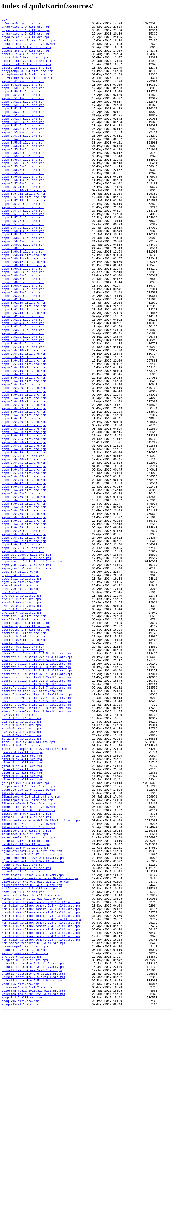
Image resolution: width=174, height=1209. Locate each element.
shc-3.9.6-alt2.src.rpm (21, 1144)
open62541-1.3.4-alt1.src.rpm (26, 1038)
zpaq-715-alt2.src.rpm (20, 1202)
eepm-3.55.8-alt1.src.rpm (23, 204)
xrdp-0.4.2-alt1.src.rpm (22, 1194)
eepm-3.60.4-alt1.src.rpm (23, 327)
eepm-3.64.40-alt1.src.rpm (24, 548)
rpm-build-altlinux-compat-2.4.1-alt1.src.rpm (41, 1095)
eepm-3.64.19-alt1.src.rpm (24, 454)
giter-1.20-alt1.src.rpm (22, 928)
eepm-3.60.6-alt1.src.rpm (23, 335)
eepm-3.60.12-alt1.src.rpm (24, 311)
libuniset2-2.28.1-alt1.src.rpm (28, 985)
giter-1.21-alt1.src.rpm (22, 932)
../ (4, 20)
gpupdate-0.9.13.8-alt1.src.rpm (28, 944)
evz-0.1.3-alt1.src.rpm (21, 867)
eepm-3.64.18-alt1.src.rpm (24, 450)
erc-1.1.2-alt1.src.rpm (21, 728)
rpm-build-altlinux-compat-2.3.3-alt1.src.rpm (41, 1079)
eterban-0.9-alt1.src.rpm (23, 777)
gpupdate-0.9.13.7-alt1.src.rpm (28, 940)
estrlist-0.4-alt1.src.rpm (24, 736)
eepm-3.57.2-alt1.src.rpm (23, 241)
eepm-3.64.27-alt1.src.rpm (24, 486)
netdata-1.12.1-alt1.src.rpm (26, 1005)
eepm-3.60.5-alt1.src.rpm (23, 331)
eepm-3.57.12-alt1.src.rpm (24, 229)
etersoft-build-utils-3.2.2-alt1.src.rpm (36, 809)
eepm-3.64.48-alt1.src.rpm (24, 580)
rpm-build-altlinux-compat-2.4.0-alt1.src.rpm (41, 1091)
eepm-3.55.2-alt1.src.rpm (23, 176)
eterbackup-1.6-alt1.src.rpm (26, 744)
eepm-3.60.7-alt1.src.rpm (23, 339)
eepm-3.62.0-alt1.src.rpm (23, 351)
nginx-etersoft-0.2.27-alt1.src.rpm (32, 1022)
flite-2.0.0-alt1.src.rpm (23, 891)
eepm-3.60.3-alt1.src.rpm (23, 323)
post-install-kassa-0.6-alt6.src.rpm (33, 1046)
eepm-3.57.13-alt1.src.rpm (24, 233)
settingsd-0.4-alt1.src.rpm (25, 1140)
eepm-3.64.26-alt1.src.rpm (24, 482)
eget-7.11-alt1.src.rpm (21, 691)
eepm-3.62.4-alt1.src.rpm (23, 384)
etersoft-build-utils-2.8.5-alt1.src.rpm (36, 789)
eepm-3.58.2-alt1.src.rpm (23, 278)
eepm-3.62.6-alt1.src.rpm (23, 392)
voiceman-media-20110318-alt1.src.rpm (33, 1185)
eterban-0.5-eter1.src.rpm (24, 764)
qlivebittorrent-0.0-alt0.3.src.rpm (32, 1059)
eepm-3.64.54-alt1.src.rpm (24, 609)
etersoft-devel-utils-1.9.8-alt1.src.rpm (36, 846)
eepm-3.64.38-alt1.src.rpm (24, 535)
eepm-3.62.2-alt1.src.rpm (23, 376)
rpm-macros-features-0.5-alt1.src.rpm (33, 1128)
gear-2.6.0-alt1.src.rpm (22, 899)
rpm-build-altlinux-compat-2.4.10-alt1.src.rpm (41, 1100)
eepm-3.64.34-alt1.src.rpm (24, 519)
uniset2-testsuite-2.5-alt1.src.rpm (32, 1161)
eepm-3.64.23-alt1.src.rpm (24, 470)
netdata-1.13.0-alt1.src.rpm (26, 1010)
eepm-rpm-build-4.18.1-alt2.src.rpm (32, 670)
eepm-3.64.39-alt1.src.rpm (24, 540)
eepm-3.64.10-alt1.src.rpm (24, 417)
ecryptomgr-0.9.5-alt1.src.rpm (27, 86)
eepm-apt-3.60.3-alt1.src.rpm (26, 666)
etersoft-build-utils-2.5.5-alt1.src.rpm (36, 781)
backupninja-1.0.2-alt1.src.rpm (28, 49)
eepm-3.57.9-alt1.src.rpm (23, 270)
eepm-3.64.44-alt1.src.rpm (24, 564)
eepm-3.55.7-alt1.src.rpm (23, 200)
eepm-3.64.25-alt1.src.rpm (24, 478)
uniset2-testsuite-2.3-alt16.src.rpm (33, 1153)
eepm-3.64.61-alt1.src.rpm (24, 642)
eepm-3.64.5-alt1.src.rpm (23, 589)
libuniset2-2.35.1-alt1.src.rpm (28, 989)
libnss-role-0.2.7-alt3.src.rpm (28, 961)
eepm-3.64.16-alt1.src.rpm (24, 441)
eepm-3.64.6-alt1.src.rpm (23, 634)
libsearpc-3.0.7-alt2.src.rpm (26, 973)
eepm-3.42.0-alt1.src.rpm (23, 98)
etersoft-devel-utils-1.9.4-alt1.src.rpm (36, 834)
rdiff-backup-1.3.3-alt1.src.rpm (29, 1063)
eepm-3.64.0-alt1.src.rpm (23, 409)
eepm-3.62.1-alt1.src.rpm (23, 356)
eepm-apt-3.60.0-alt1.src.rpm (26, 662)
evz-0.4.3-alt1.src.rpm (21, 879)
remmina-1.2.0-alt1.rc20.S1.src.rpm (32, 1075)
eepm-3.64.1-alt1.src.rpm (23, 413)
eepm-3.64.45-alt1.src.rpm (24, 568)
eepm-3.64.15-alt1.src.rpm (24, 437)
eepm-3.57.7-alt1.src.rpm (23, 262)
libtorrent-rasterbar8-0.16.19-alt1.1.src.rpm (41, 981)
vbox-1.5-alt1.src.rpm (20, 1177)
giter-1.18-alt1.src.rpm (22, 924)
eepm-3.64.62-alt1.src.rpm (24, 646)
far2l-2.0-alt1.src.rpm (21, 883)
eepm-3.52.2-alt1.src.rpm (23, 131)
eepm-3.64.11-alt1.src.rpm (24, 421)
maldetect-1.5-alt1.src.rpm (25, 997)
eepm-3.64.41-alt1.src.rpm (24, 552)
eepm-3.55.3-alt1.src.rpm (23, 180)
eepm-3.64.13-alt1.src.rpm (24, 429)
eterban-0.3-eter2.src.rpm (24, 756)
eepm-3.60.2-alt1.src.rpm (23, 319)
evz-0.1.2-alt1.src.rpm (21, 862)
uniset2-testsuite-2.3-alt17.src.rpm (33, 1157)
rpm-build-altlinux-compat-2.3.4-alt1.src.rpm (41, 1083)
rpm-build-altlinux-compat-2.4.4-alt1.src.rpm (41, 1112)
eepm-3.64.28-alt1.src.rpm (24, 490)
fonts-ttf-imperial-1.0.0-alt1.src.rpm (34, 895)
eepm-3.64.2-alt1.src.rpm (23, 458)
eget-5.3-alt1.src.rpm (20, 683)
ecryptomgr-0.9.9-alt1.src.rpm (27, 90)
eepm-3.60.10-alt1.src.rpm (24, 302)
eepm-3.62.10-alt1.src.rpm (24, 360)
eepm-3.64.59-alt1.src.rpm (24, 629)
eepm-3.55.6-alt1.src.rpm (23, 196)
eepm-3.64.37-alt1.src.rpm (24, 531)
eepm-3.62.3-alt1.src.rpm (23, 380)
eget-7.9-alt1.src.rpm (20, 703)
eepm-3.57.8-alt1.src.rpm (23, 266)
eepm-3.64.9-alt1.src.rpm (23, 658)
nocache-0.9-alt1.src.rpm (23, 1034)
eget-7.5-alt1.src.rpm (20, 695)
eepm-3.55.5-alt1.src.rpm (23, 192)
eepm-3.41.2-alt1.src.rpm (23, 94)
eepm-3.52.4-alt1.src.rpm (23, 139)
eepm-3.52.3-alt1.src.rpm (23, 135)
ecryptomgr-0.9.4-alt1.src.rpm (27, 82)
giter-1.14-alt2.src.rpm (22, 916)
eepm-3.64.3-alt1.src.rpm (23, 499)
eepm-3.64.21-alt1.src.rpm (24, 466)
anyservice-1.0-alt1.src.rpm (26, 29)
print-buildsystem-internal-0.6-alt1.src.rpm (40, 1050)
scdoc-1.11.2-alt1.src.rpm (24, 1136)
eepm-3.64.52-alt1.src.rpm (24, 601)
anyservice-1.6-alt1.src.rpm (26, 41)
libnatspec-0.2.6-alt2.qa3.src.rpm (31, 952)
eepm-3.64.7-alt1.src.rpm (23, 650)
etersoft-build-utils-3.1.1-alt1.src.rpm (36, 793)
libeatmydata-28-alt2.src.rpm (26, 948)
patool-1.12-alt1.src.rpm (23, 1042)
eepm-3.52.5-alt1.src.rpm (23, 143)
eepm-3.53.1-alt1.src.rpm (23, 159)
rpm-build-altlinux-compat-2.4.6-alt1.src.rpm (41, 1120)
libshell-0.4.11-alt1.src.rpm (26, 977)
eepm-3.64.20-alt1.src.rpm (24, 462)
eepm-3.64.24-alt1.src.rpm (24, 474)
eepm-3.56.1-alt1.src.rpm (23, 213)
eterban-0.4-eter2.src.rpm (24, 760)
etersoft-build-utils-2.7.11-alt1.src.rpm (37, 785)
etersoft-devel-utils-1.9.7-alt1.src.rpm (36, 842)
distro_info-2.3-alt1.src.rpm (26, 69)
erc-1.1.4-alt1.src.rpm (21, 732)
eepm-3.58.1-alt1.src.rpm (23, 274)
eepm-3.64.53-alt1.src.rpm (24, 605)
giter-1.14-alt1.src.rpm (22, 911)
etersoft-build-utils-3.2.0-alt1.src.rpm (36, 797)
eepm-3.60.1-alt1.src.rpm (23, 298)
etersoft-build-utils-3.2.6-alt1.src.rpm (36, 817)
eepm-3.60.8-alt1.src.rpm (23, 343)
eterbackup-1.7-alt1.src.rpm (26, 748)
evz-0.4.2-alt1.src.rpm (21, 875)
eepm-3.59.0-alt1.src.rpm (23, 290)
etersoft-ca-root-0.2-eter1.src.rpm (32, 826)
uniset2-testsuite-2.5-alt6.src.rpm (32, 1173)
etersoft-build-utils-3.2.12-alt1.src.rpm (37, 805)
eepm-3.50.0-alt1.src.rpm (23, 102)
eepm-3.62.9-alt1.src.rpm (23, 405)
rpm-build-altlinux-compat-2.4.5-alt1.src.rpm (41, 1116)
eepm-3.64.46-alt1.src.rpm (24, 572)
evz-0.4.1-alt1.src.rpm (21, 871)
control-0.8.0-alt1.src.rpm (25, 65)
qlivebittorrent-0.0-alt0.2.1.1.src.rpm (35, 1055)
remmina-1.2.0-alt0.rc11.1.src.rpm (31, 1071)
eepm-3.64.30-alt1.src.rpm (24, 503)
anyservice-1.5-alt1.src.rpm (26, 37)
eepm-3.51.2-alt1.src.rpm (23, 118)
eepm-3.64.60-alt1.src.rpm (24, 638)
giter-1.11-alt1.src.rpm (22, 903)
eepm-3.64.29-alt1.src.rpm (24, 495)
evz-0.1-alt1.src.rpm (19, 854)
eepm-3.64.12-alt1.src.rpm (24, 425)
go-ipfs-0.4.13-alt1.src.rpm (26, 936)
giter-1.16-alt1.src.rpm (22, 920)
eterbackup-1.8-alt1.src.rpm (26, 752)
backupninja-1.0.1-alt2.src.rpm (28, 45)
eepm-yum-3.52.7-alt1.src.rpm (26, 678)
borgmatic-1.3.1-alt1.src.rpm (26, 53)
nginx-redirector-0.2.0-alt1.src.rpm (33, 1026)
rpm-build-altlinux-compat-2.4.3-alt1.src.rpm (41, 1108)
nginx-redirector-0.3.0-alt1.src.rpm (33, 1030)
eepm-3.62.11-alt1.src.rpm (24, 364)
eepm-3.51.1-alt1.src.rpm (23, 114)
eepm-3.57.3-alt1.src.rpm (23, 245)
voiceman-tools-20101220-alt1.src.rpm (33, 1189)
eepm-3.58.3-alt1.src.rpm (23, 282)
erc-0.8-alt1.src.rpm (19, 707)
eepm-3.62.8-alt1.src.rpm (23, 401)
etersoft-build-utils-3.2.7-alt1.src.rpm (36, 822)
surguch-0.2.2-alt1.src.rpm (25, 1149)
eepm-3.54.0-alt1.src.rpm (23, 163)
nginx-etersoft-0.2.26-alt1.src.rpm (32, 1018)
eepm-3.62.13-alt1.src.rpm (24, 372)
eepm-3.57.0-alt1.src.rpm (23, 217)
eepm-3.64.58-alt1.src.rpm (24, 625)
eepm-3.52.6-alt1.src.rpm (23, 147)
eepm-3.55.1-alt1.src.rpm (23, 172)
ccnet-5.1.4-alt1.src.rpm (23, 61)
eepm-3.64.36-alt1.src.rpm (24, 527)
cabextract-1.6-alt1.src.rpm (26, 57)
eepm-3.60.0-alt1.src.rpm (23, 294)
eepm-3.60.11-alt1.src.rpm (24, 307)
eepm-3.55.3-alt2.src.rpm (23, 184)
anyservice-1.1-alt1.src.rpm (26, 33)
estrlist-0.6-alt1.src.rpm (24, 740)
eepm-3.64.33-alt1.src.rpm (24, 515)
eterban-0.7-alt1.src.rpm (23, 768)
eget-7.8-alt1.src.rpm (20, 699)
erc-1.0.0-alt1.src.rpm (21, 723)
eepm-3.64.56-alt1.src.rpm (24, 617)
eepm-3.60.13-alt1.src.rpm (24, 315)
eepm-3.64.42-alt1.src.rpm (24, 556)
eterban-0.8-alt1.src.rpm (23, 772)
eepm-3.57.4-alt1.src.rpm (23, 249)
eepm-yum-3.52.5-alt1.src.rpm (26, 674)
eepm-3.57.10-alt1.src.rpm (24, 225)
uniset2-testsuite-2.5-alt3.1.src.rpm (33, 1169)
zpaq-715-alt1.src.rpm (20, 1198)
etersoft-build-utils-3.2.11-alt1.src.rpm (37, 801)
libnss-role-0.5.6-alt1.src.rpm (28, 965)
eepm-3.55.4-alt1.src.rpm (23, 188)
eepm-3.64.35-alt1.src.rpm (24, 523)
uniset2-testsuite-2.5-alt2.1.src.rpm (33, 1165)
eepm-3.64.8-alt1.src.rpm (23, 654)
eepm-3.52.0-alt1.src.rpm (23, 123)
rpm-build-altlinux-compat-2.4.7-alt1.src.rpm (41, 1124)
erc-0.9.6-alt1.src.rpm (21, 719)
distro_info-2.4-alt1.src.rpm (26, 74)
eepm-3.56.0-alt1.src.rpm (23, 208)
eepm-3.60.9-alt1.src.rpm (23, 347)
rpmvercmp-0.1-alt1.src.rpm (25, 1132)
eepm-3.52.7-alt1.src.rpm (23, 151)
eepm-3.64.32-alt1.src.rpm (24, 511)
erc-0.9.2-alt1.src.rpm (21, 715)
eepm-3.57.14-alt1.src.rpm (24, 237)
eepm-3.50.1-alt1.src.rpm (23, 106)
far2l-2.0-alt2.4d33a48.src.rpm (28, 887)
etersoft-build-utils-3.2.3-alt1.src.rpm (36, 813)
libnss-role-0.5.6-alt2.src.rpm (28, 969)
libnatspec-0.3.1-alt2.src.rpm (27, 956)
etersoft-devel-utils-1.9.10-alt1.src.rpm (37, 830)
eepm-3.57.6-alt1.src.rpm (23, 257)
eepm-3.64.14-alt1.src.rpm (24, 433)
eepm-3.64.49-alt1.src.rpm (24, 584)
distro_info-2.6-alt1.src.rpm (26, 78)
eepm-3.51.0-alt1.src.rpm (23, 110)
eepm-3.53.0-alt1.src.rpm (23, 155)
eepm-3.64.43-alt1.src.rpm (24, 560)
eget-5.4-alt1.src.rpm (20, 687)
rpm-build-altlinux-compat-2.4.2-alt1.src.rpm (41, 1104)
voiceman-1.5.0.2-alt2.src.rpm (27, 1181)
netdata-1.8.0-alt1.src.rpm (25, 1014)
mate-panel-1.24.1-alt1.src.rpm (28, 1001)
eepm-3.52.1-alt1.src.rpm (23, 127)
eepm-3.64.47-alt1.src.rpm (24, 576)
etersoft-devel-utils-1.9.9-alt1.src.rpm (36, 850)
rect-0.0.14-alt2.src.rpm (23, 1067)
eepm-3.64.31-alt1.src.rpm (24, 507)
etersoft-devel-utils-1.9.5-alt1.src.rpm (36, 838)
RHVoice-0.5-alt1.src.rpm (23, 24)
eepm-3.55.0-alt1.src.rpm (23, 168)
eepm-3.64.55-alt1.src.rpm (24, 613)
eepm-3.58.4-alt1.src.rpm (23, 286)
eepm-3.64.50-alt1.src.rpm (24, 593)
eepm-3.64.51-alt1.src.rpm (24, 597)
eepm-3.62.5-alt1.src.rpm (23, 388)
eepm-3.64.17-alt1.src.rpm (24, 445)
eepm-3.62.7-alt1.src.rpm (23, 396)
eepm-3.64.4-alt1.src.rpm (23, 544)
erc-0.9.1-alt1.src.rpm (21, 711)
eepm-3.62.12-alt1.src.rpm (24, 368)
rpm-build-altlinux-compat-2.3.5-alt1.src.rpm (41, 1087)
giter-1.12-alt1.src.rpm (22, 907)
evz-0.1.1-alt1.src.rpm (21, 858)
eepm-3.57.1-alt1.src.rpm (23, 221)
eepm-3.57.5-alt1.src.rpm (23, 253)
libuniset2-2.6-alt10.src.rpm (26, 993)
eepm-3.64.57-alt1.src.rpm (24, 621)
